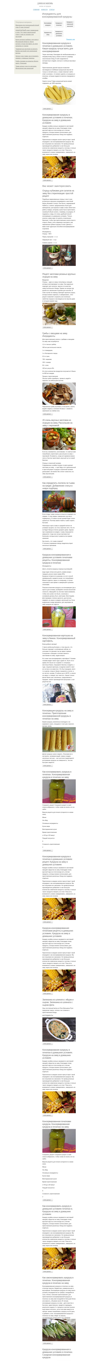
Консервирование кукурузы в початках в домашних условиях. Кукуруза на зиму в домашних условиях (57, 1053)
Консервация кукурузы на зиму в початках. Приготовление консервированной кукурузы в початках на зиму (57, 714)
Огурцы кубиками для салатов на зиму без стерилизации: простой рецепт (58, 193)
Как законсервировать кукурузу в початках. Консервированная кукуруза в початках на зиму (57, 1280)
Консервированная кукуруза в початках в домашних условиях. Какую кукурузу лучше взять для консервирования (57, 47)
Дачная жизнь (45, 3)
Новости (44, 9)
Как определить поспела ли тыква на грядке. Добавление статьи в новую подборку (58, 486)
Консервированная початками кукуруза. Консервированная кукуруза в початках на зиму (56, 1124)
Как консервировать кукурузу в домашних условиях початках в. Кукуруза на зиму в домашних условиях (57, 1210)
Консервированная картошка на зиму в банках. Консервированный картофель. (58, 638)
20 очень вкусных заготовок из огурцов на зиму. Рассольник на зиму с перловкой (57, 423)
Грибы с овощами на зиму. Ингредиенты (54, 334)
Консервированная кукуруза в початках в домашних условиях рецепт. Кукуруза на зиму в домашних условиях (57, 860)
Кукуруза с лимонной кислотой (70, 24)
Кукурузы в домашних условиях (58, 33)
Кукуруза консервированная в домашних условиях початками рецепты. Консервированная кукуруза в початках (57, 558)
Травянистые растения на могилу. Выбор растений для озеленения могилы (27, 51)
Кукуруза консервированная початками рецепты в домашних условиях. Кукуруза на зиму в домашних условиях (57, 932)
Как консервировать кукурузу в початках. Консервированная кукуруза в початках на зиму (56, 774)
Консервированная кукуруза (48, 24)
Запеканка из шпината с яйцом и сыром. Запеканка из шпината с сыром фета (57, 1002)
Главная (36, 9)
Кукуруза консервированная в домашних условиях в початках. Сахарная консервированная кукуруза (57, 1353)
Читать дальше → (47, 108)
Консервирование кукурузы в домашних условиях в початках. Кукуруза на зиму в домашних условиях (57, 118)
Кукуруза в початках (59, 24)
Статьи (51, 9)
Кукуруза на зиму (48, 33)
